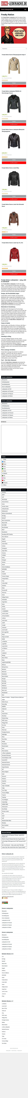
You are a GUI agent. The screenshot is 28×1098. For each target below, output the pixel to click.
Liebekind (4, 653)
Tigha (3, 788)
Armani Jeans (5, 506)
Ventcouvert (5, 806)
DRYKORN (4, 569)
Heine (3, 594)
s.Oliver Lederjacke (6, 753)
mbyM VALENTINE (6, 662)
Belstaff (4, 518)
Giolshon (4, 585)
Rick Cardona (5, 750)
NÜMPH (4, 706)
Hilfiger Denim (5, 597)
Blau (4, 461)
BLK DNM (4, 525)
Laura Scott (4, 646)
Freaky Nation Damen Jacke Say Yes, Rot (12, 242)
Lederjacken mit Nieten (7, 396)
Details (14, 83)
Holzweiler (4, 599)
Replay (3, 741)
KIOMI (3, 639)
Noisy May (4, 704)
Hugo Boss (4, 601)
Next (3, 695)
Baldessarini (5, 511)
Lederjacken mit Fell (6, 389)
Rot (4, 480)
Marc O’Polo (4, 1008)
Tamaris (4, 783)
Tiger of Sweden (5, 785)
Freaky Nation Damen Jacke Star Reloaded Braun (13, 205)
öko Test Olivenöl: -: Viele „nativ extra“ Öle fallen (13, 845)
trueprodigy (4, 802)
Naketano (4, 685)
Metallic (5, 473)
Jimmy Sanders (5, 615)
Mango (3, 655)
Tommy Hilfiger (5, 792)
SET (3, 769)
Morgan (4, 678)
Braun (4, 464)
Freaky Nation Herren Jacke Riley (10, 168)
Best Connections (6, 520)
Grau (4, 466)
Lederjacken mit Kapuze (7, 393)
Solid (3, 774)
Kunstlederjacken (6, 384)
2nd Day (4, 492)
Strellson (4, 778)
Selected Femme (6, 762)
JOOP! (3, 622)
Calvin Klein (4, 543)
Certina (3, 546)
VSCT (3, 816)
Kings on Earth (5, 636)
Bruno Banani (5, 536)
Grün (4, 468)
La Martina (4, 641)
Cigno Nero (4, 550)
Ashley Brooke (5, 508)
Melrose (4, 664)
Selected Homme (6, 764)
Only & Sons (4, 713)
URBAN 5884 (5, 804)
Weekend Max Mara (6, 820)
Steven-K (4, 776)
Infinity (3, 606)
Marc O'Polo (5, 657)
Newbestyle (4, 692)
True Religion (5, 799)
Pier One (4, 725)
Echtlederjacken (5, 382)
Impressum (19, 1050)
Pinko (3, 727)
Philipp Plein (5, 722)
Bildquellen (8, 1050)
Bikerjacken (4, 379)
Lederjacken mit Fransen (7, 391)
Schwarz (5, 482)
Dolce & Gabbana (6, 567)
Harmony (4, 592)
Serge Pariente (5, 767)
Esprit (3, 571)
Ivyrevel (3, 608)
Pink (4, 478)
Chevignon (4, 548)
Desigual (4, 560)
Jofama (4, 618)
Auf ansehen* (14, 86)
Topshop (4, 797)
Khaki (4, 471)
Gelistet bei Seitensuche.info (8, 896)
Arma (3, 504)
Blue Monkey (5, 527)
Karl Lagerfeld (5, 632)
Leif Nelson (4, 648)
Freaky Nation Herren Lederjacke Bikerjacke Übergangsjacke (13, 130)
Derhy (3, 557)
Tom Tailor (4, 790)
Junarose (4, 627)
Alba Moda (4, 499)
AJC (3, 497)
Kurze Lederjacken (6, 386)
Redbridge (4, 734)
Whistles (4, 823)
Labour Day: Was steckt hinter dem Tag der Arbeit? (13, 847)
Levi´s (3, 650)
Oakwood (4, 708)
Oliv (4, 475)
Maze (3, 660)
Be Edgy (4, 515)
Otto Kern (4, 715)
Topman (4, 795)
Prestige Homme (6, 732)
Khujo (3, 634)
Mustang (4, 681)
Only (3, 711)
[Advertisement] (14, 439)
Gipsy (3, 587)
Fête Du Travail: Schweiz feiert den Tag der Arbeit (13, 839)
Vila (3, 813)
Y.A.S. (3, 827)
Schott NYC (4, 760)
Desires (3, 562)
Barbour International (7, 513)
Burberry (4, 541)
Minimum (4, 671)
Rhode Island (5, 746)
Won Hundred (5, 825)
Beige (4, 459)
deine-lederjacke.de (14, 1048)
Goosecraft (4, 590)
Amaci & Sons (5, 501)
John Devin (4, 620)
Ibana (3, 604)
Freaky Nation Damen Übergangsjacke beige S (14, 54)
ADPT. (3, 494)
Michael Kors (5, 667)
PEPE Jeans (5, 720)
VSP (3, 818)
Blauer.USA (4, 522)
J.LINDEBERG (5, 611)
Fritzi (3, 581)
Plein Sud (4, 729)
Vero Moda (4, 809)
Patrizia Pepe (5, 718)
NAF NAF (4, 683)
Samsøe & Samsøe (6, 755)
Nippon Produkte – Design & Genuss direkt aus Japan (13, 698)
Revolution (4, 743)
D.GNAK (4, 555)
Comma (4, 553)
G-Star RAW (4, 583)
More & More (5, 676)
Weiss (5, 485)
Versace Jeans (5, 811)
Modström (4, 674)
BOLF (3, 529)
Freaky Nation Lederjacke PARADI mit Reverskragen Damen (11, 92)
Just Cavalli (4, 629)
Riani (3, 748)
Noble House (5, 701)
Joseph (3, 625)
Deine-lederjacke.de (7, 9)
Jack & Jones (5, 613)
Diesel (3, 564)
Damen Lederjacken (7, 908)
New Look (4, 690)
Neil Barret (4, 688)
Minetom (4, 669)
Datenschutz (14, 1050)
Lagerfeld (4, 643)
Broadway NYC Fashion (7, 534)
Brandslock (4, 532)
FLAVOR (4, 574)
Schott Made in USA (6, 757)
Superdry (4, 781)
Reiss (3, 736)
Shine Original (5, 771)
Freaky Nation (5, 578)
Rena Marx (4, 739)
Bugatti (3, 539)
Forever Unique (5, 576)
